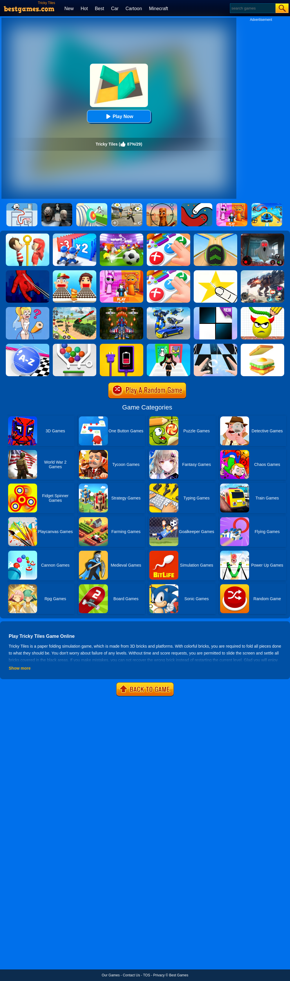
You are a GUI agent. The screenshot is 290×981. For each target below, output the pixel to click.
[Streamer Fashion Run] (168, 346)
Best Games (178, 975)
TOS (146, 975)
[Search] (252, 8)
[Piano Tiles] (215, 309)
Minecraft (158, 8)
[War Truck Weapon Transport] (74, 309)
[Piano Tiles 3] (215, 346)
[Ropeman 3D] (27, 272)
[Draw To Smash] (262, 309)
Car (115, 8)
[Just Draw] (27, 309)
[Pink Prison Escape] (121, 272)
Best (99, 8)
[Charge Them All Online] (121, 346)
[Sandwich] (262, 346)
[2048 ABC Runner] (27, 346)
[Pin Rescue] (27, 236)
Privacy (158, 975)
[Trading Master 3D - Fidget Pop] (168, 272)
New (69, 8)
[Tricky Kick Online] (121, 236)
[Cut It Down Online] (215, 272)
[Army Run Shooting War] (74, 236)
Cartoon (134, 8)
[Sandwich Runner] (74, 272)
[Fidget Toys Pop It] (168, 236)
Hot (84, 8)
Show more (19, 668)
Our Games (111, 975)
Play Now (118, 116)
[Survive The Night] (262, 236)
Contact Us (131, 975)
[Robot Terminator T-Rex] (262, 272)
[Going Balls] (215, 236)
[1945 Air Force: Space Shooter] (121, 309)
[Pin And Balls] (74, 346)
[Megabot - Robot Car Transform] (168, 309)
